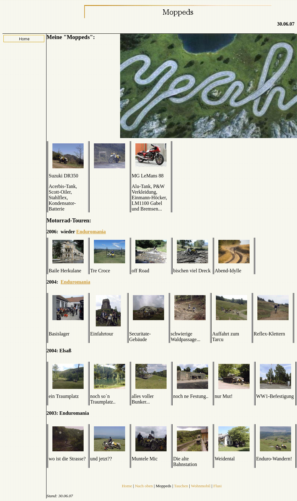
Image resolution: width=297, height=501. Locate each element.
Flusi (217, 486)
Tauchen (181, 486)
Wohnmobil (201, 486)
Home (127, 486)
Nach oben (144, 486)
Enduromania (91, 231)
